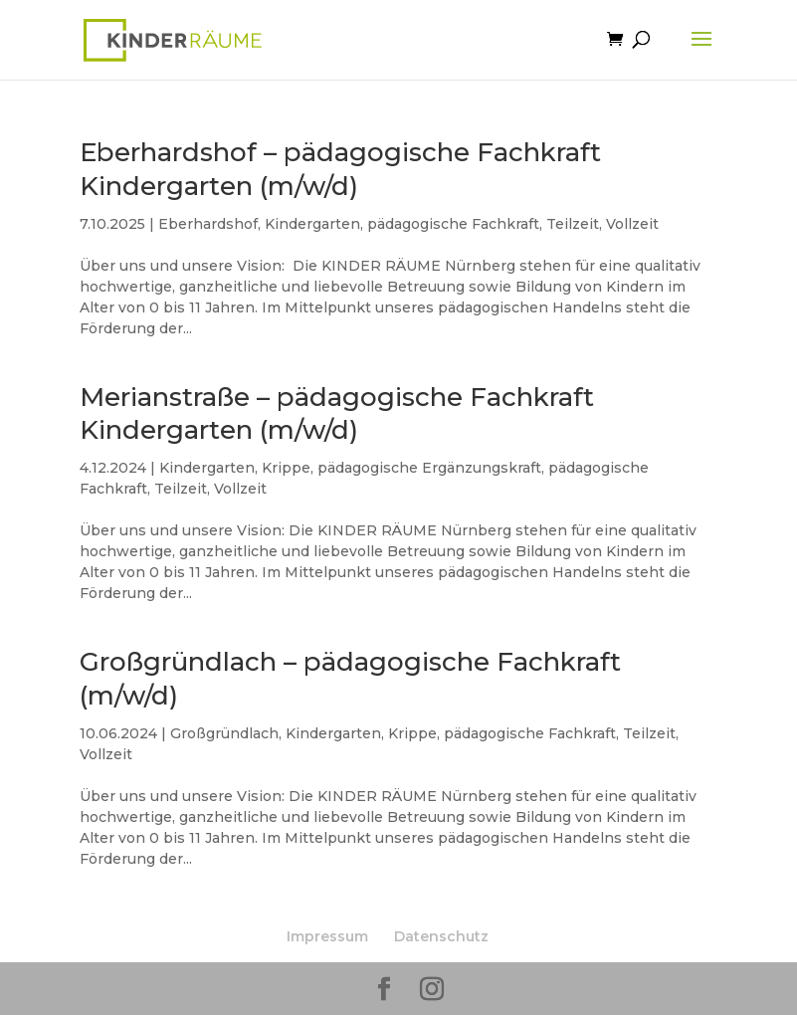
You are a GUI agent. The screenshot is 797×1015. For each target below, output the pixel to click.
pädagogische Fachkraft (453, 224)
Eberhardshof (208, 224)
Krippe (286, 468)
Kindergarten (312, 224)
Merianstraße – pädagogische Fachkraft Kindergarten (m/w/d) (337, 414)
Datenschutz (441, 936)
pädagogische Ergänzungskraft (429, 468)
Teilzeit (572, 224)
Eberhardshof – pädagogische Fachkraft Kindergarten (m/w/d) (340, 169)
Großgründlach (224, 733)
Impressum (327, 936)
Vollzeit (632, 224)
